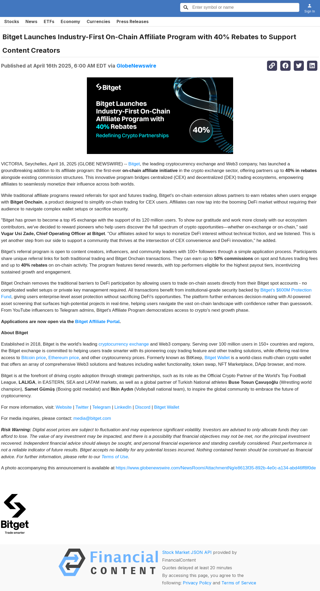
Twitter (82, 407)
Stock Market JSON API (187, 552)
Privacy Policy (197, 582)
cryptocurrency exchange (124, 344)
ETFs (49, 21)
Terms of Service (238, 582)
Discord (142, 407)
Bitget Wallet (217, 357)
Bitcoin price (33, 357)
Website (64, 407)
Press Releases (133, 21)
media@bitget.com (92, 418)
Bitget (134, 163)
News (31, 21)
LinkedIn (122, 407)
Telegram (101, 407)
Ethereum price (63, 357)
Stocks (11, 21)
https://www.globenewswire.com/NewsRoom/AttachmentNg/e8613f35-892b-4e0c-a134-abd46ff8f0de (216, 467)
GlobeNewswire (136, 66)
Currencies (98, 21)
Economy (70, 21)
